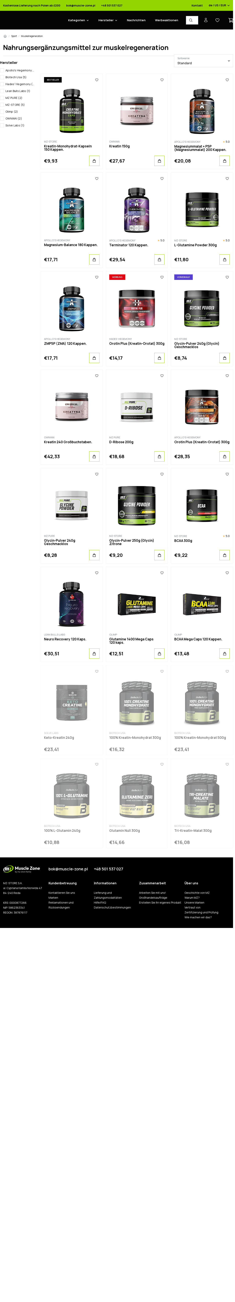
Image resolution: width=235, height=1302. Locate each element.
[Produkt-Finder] (192, 20)
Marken (53, 897)
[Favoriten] (96, 80)
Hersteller (106, 20)
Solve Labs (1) (15, 125)
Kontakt (197, 5)
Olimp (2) (12, 111)
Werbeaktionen (166, 20)
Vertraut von (192, 907)
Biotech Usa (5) (16, 77)
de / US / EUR (219, 5)
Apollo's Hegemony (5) (20, 70)
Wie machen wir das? (198, 917)
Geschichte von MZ (197, 892)
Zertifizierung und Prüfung (201, 912)
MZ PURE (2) (14, 98)
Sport (14, 36)
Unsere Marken (194, 902)
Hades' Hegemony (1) (20, 84)
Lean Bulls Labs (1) (18, 91)
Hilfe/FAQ (100, 902)
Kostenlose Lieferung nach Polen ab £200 (31, 5)
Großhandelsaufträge (153, 897)
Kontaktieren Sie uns (62, 892)
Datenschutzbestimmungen (112, 907)
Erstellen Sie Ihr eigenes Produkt (160, 902)
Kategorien (76, 20)
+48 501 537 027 (111, 5)
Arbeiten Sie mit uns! (152, 892)
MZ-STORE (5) (15, 105)
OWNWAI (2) (14, 118)
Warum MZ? (192, 897)
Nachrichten (136, 20)
